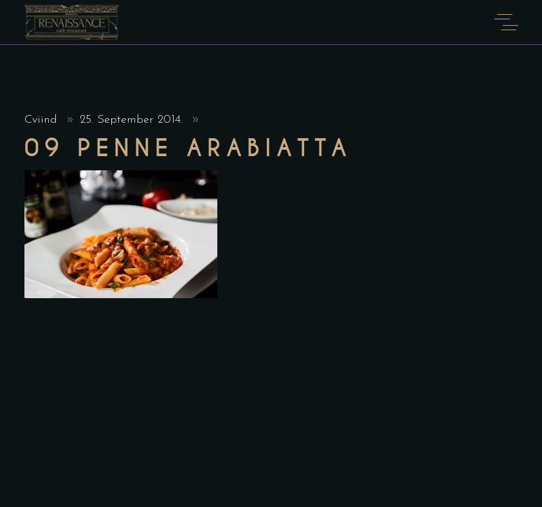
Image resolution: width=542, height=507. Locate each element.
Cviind (42, 120)
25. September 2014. (133, 120)
